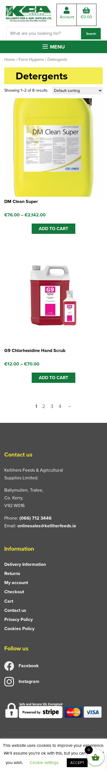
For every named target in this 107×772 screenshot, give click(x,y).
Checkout (14, 591)
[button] (54, 47)
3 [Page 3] (52, 406)
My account (16, 582)
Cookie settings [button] (44, 762)
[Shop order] (78, 90)
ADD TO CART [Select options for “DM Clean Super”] (53, 228)
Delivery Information (25, 564)
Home (9, 59)
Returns (12, 573)
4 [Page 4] (59, 406)
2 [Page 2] (43, 406)
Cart (8, 601)
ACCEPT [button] (77, 762)
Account (67, 13)
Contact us (15, 610)
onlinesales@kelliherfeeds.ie (46, 525)
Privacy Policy (18, 619)
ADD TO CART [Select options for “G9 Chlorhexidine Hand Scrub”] (53, 377)
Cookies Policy (19, 628)
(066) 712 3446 (35, 518)
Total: (86, 13)
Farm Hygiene (31, 59)
